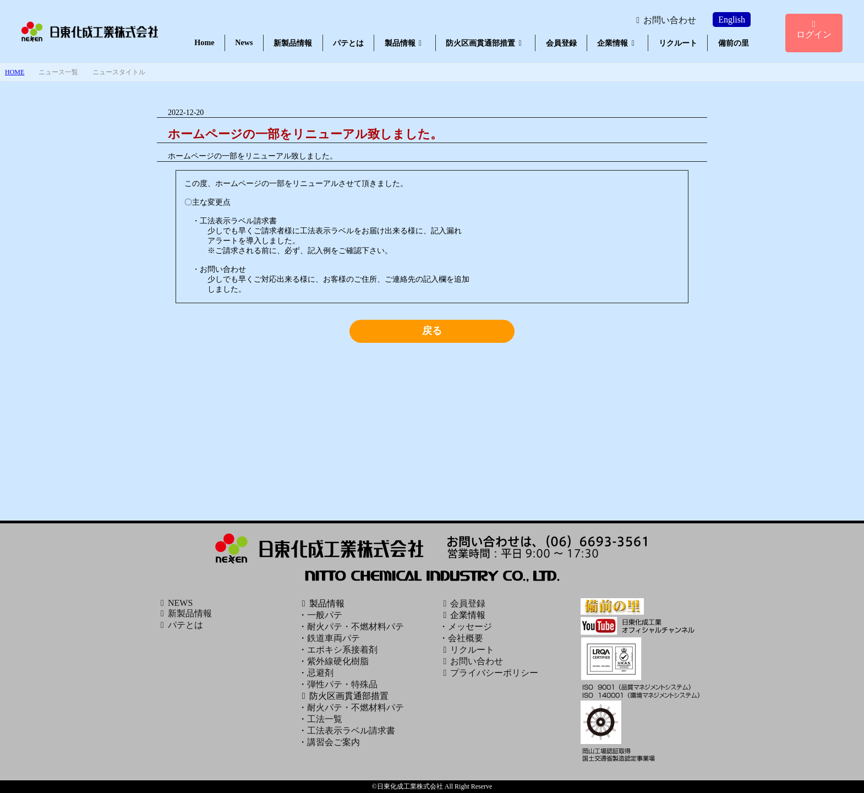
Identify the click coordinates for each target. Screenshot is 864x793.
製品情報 (405, 43)
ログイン (814, 29)
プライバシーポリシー (488, 672)
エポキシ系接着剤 (342, 649)
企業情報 (617, 43)
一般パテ (324, 615)
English (731, 19)
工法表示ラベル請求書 (351, 730)
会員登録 (561, 43)
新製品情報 (293, 43)
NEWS (175, 603)
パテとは (348, 43)
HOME (14, 72)
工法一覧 (324, 719)
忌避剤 (320, 672)
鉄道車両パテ (333, 638)
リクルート (678, 43)
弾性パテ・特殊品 (342, 684)
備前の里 (733, 43)
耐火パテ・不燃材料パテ (355, 626)
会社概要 (465, 638)
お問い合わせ (664, 20)
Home (204, 42)
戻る (432, 330)
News (244, 42)
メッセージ (470, 626)
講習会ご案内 (333, 742)
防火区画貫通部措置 (485, 43)
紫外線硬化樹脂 (338, 661)
